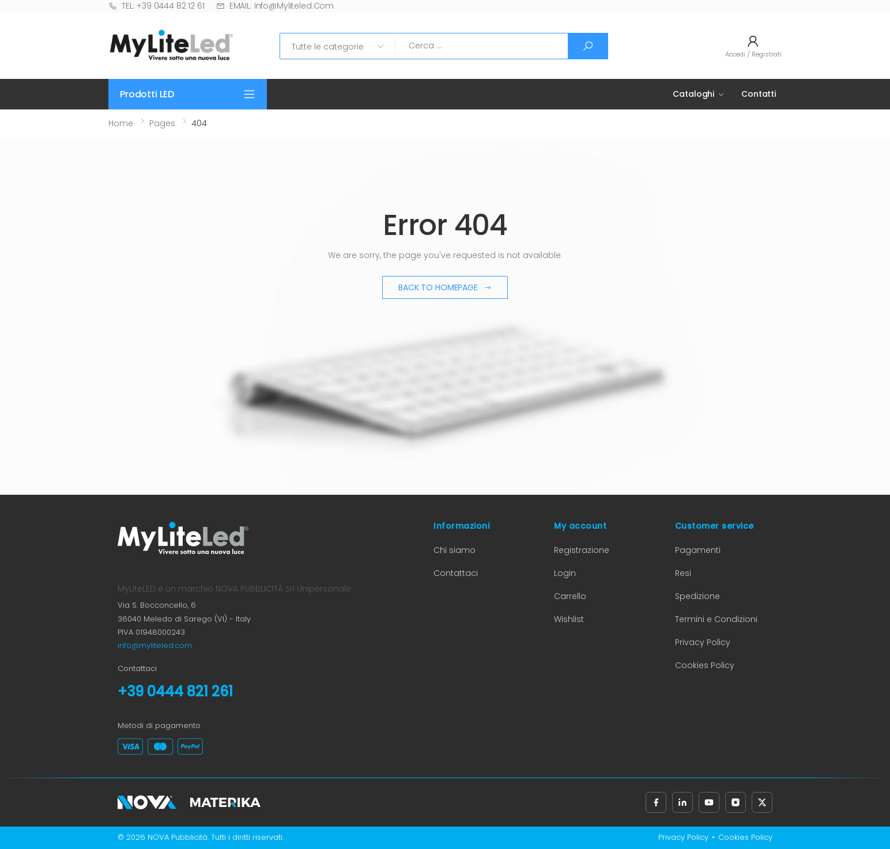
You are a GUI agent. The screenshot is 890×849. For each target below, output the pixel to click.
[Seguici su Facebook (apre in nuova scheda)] (656, 802)
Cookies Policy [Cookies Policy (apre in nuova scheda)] (704, 665)
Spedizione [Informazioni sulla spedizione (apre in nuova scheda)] (697, 596)
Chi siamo (454, 550)
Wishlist (569, 619)
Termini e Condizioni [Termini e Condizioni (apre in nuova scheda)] (716, 619)
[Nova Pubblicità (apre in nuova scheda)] (147, 802)
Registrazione (581, 550)
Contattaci (455, 573)
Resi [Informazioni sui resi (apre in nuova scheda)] (683, 573)
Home (120, 123)
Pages (162, 123)
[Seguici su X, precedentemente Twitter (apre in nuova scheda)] (762, 802)
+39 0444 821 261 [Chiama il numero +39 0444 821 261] (175, 691)
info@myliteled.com (155, 645)
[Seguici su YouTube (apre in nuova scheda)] (709, 802)
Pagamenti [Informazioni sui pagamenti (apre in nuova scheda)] (698, 550)
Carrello (570, 596)
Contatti (758, 94)
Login (565, 573)
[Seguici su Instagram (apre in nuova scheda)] (735, 802)
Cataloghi (693, 94)
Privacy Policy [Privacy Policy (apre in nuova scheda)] (702, 642)
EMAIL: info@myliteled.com (275, 6)
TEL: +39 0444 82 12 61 (156, 6)
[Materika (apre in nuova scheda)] (225, 802)
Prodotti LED (147, 94)
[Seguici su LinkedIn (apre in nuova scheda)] (682, 802)
